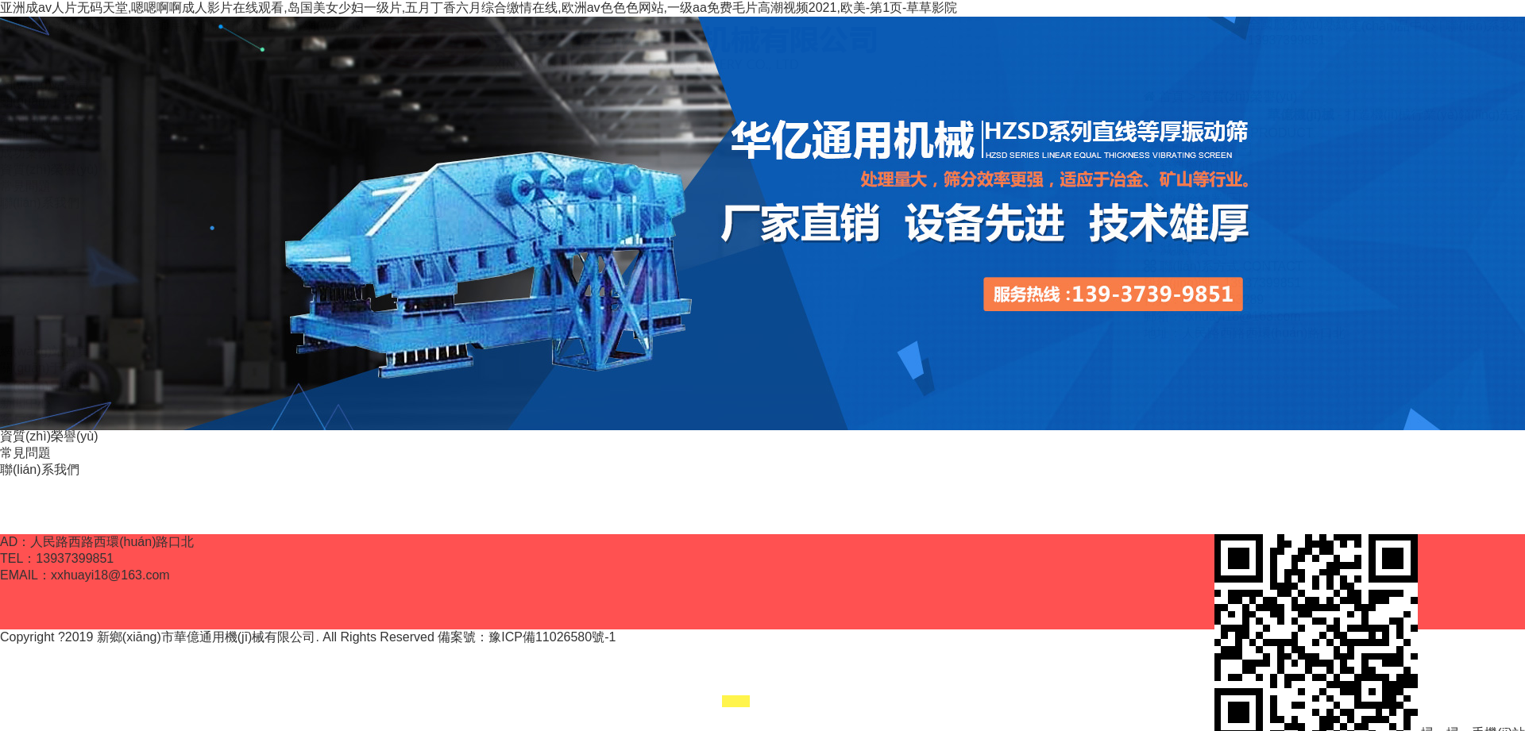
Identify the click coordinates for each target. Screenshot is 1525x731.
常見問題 (25, 453)
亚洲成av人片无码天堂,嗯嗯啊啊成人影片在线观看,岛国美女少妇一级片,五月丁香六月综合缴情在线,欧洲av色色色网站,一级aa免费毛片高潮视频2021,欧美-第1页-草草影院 (478, 7)
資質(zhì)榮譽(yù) (49, 436)
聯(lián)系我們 (39, 469)
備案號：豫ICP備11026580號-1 (527, 637)
